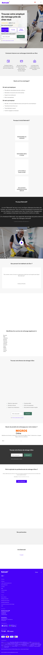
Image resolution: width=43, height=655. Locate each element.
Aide (2, 605)
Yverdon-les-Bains (37, 646)
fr (36, 2)
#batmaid (3, 652)
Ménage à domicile (5, 30)
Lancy (6, 644)
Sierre (31, 645)
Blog (2, 588)
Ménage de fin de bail (5, 600)
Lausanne (9, 644)
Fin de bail (13, 30)
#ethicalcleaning (8, 652)
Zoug (5, 647)
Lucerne (16, 644)
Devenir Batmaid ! (21, 481)
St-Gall (39, 645)
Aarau (2, 642)
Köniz (39, 643)
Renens (16, 645)
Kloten (36, 643)
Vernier (13, 646)
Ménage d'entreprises (21, 30)
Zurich (7, 647)
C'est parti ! (20, 36)
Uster (8, 646)
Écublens (16, 643)
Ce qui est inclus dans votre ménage (7, 604)
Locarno (12, 644)
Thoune (5, 646)
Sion (33, 645)
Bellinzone (18, 642)
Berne (22, 642)
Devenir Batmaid (4, 584)
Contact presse (4, 590)
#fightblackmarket (14, 652)
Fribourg (24, 643)
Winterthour (31, 646)
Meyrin (26, 644)
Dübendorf (13, 643)
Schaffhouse (24, 645)
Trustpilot (21, 554)
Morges (35, 644)
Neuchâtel (39, 644)
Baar (11, 642)
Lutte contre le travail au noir (6, 583)
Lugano (19, 644)
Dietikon (9, 643)
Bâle (15, 642)
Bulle (30, 642)
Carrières (3, 586)
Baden (13, 642)
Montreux (32, 644)
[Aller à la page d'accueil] (4, 571)
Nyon (2, 645)
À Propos (2, 581)
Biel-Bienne (25, 642)
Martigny (22, 644)
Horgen (33, 643)
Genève (27, 643)
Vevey (16, 646)
